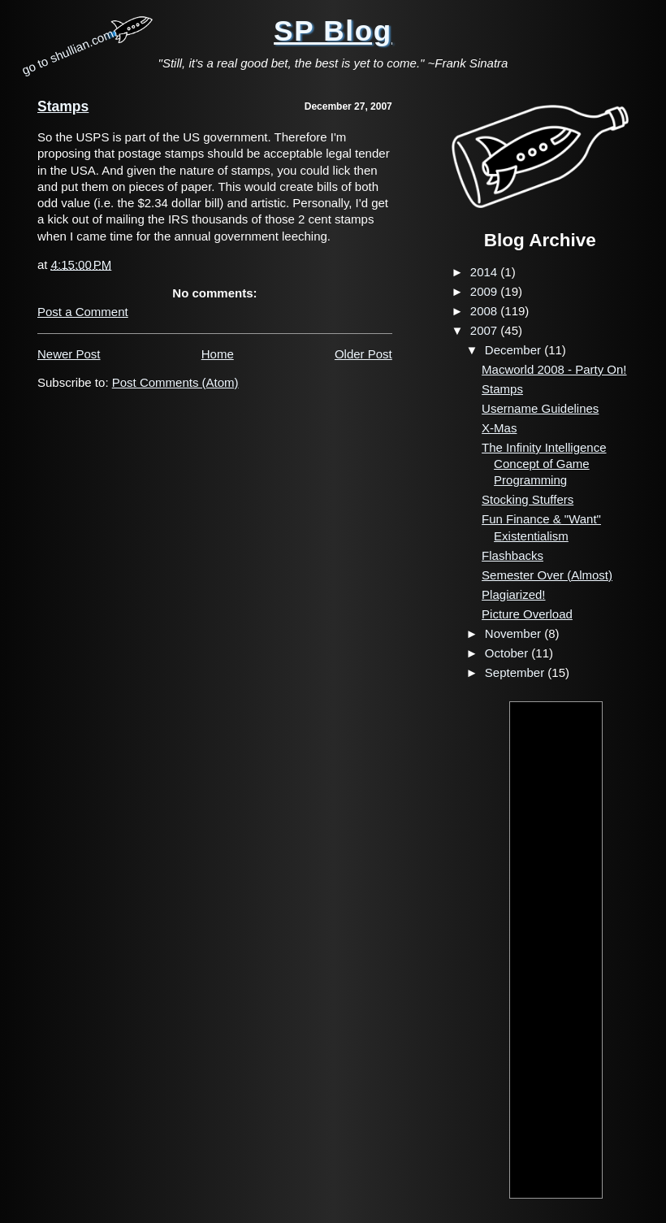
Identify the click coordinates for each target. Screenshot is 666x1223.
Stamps (63, 106)
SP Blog (333, 30)
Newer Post (69, 354)
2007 (485, 330)
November (514, 633)
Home (217, 354)
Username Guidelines (540, 408)
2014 (485, 272)
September (516, 672)
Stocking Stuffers (527, 499)
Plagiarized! (513, 594)
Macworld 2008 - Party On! (554, 369)
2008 (485, 311)
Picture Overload (527, 614)
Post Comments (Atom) (175, 382)
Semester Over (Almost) (547, 575)
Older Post (363, 354)
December (514, 350)
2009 (485, 291)
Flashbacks (512, 555)
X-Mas (499, 428)
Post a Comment (82, 312)
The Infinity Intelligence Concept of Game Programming (544, 464)
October (508, 653)
